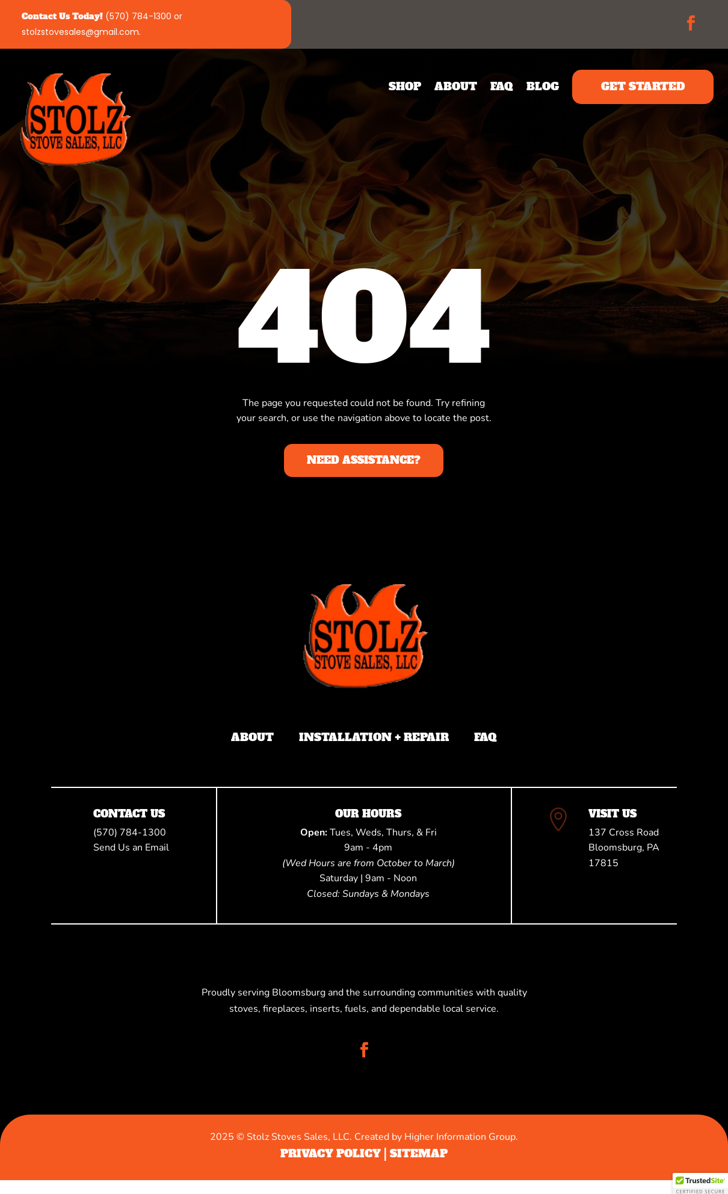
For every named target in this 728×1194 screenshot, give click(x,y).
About (455, 86)
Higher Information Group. (461, 1136)
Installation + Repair (374, 737)
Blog (542, 86)
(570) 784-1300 (138, 16)
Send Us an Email (131, 847)
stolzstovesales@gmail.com (80, 32)
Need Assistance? (364, 460)
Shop (405, 86)
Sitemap (419, 1153)
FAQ (501, 86)
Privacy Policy (330, 1153)
